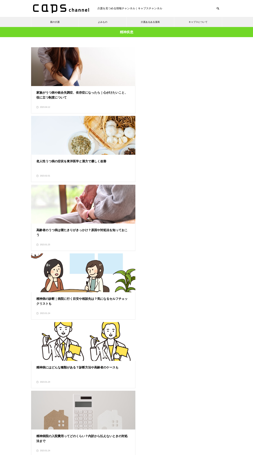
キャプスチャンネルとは (142, 439)
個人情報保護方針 (91, 439)
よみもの (102, 22)
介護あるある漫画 (150, 22)
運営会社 (166, 439)
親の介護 (55, 22)
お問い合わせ (115, 439)
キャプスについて (198, 22)
